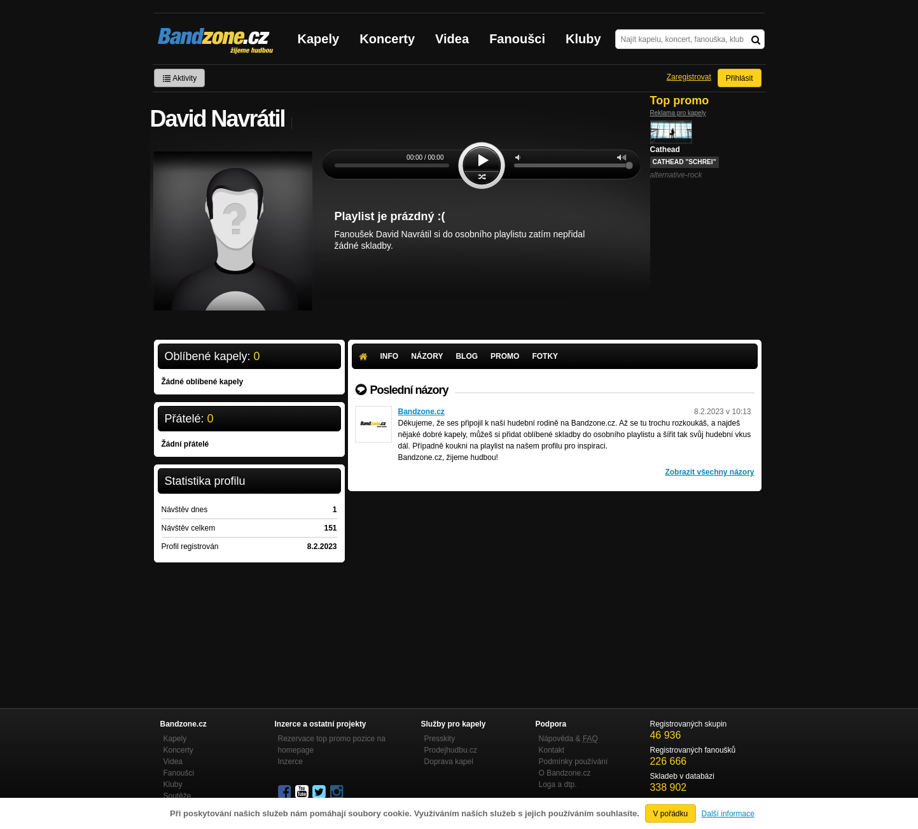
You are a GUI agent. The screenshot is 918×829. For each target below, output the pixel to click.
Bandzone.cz (421, 411)
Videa (452, 39)
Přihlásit (739, 78)
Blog (467, 356)
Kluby (583, 39)
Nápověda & (568, 738)
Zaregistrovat (689, 77)
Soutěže (177, 795)
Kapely (319, 39)
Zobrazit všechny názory (709, 472)
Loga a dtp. (558, 784)
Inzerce (290, 761)
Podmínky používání (573, 761)
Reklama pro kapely (678, 112)
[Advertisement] (555, 587)
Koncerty (387, 39)
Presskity (440, 738)
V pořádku (670, 813)
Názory (427, 356)
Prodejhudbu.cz (450, 750)
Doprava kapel (448, 761)
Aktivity (179, 78)
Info (389, 356)
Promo (504, 356)
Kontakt (552, 750)
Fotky (545, 356)
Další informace (728, 813)
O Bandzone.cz (565, 773)
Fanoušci (517, 39)
